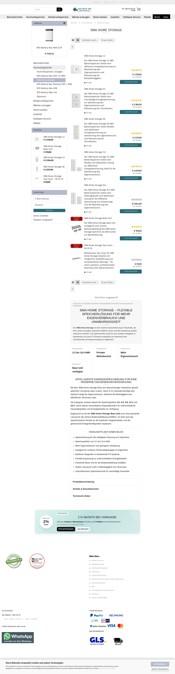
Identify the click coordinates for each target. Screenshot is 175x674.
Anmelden (49, 210)
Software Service (132, 17)
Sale (165, 17)
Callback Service (110, 2)
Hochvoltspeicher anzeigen (50, 71)
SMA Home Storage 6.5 (94, 89)
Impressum (96, 572)
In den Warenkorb (131, 82)
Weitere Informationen (160, 669)
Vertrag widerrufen (98, 583)
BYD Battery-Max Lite (47, 92)
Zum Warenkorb (84, 529)
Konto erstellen (40, 216)
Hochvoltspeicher (35, 17)
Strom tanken (100, 17)
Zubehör (115, 17)
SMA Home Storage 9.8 (94, 119)
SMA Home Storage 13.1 (95, 152)
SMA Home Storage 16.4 (95, 185)
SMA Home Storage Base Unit (98, 218)
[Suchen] (59, 9)
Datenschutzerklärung (107, 668)
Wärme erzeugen (81, 17)
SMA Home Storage (46, 80)
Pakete (147, 17)
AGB (93, 587)
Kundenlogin (125, 2)
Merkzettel (137, 2)
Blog (157, 17)
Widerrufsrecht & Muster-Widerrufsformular (108, 579)
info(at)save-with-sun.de (16, 627)
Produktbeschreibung (83, 482)
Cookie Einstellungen (99, 598)
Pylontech (41, 96)
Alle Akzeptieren (160, 664)
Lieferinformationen (99, 576)
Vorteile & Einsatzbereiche (86, 489)
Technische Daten (81, 496)
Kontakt (97, 2)
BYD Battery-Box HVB (47, 88)
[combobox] (90, 40)
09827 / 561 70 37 (13, 615)
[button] (73, 40)
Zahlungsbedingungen (66, 529)
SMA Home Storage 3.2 (94, 56)
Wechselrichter (15, 17)
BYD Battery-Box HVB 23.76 (49, 47)
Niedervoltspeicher (58, 17)
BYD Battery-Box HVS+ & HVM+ (51, 76)
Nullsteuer (95, 594)
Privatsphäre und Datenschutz (103, 591)
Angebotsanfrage (98, 565)
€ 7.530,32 (49, 53)
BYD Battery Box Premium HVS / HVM (51, 84)
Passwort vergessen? (43, 220)
